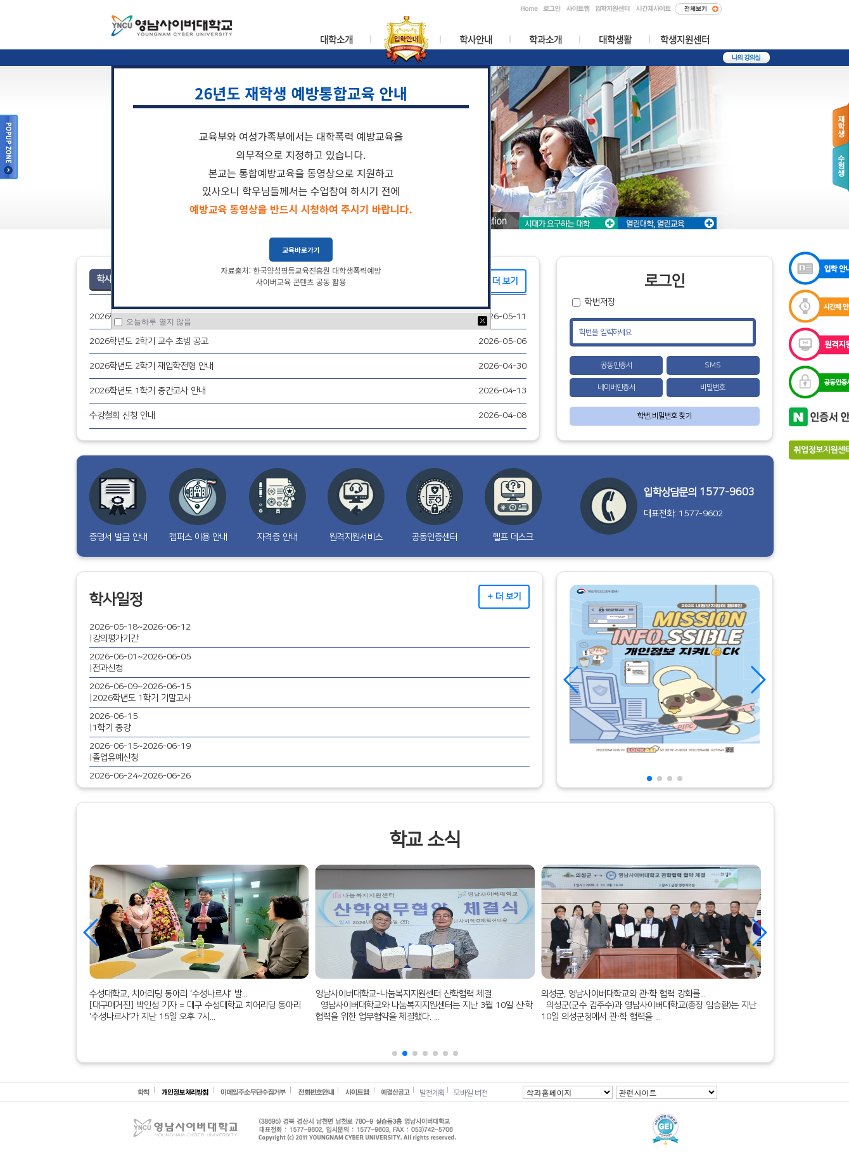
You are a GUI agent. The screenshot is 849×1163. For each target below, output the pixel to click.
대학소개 (336, 40)
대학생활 (615, 40)
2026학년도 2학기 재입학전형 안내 (151, 366)
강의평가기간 (115, 638)
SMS (713, 365)
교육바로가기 (301, 250)
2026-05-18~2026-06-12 (140, 627)
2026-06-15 (113, 716)
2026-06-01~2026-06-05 (140, 656)
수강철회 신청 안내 (122, 415)
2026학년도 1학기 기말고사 (142, 697)
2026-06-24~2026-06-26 (140, 775)
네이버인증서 (616, 387)
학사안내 (475, 40)
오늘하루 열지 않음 (157, 321)
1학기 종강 (112, 727)
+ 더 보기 (501, 281)
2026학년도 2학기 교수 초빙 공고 (148, 341)
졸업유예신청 (115, 757)
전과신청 (108, 668)
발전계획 (432, 1093)
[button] (649, 778)
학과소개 (545, 40)
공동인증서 (616, 365)
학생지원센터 (685, 40)
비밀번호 (712, 387)
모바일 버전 (470, 1093)
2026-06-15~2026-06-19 (140, 746)
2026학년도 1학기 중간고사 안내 (147, 390)
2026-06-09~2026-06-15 (140, 686)
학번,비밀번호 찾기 (664, 416)
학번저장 (600, 302)
